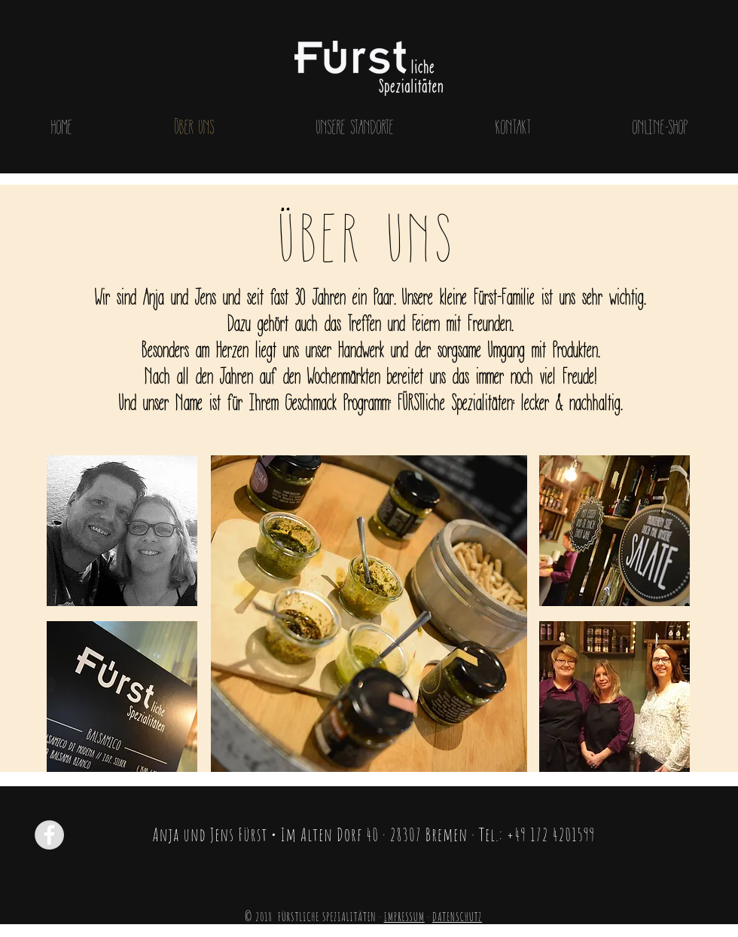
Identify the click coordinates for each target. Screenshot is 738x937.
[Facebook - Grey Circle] (49, 835)
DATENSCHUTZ (457, 916)
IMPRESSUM (404, 916)
